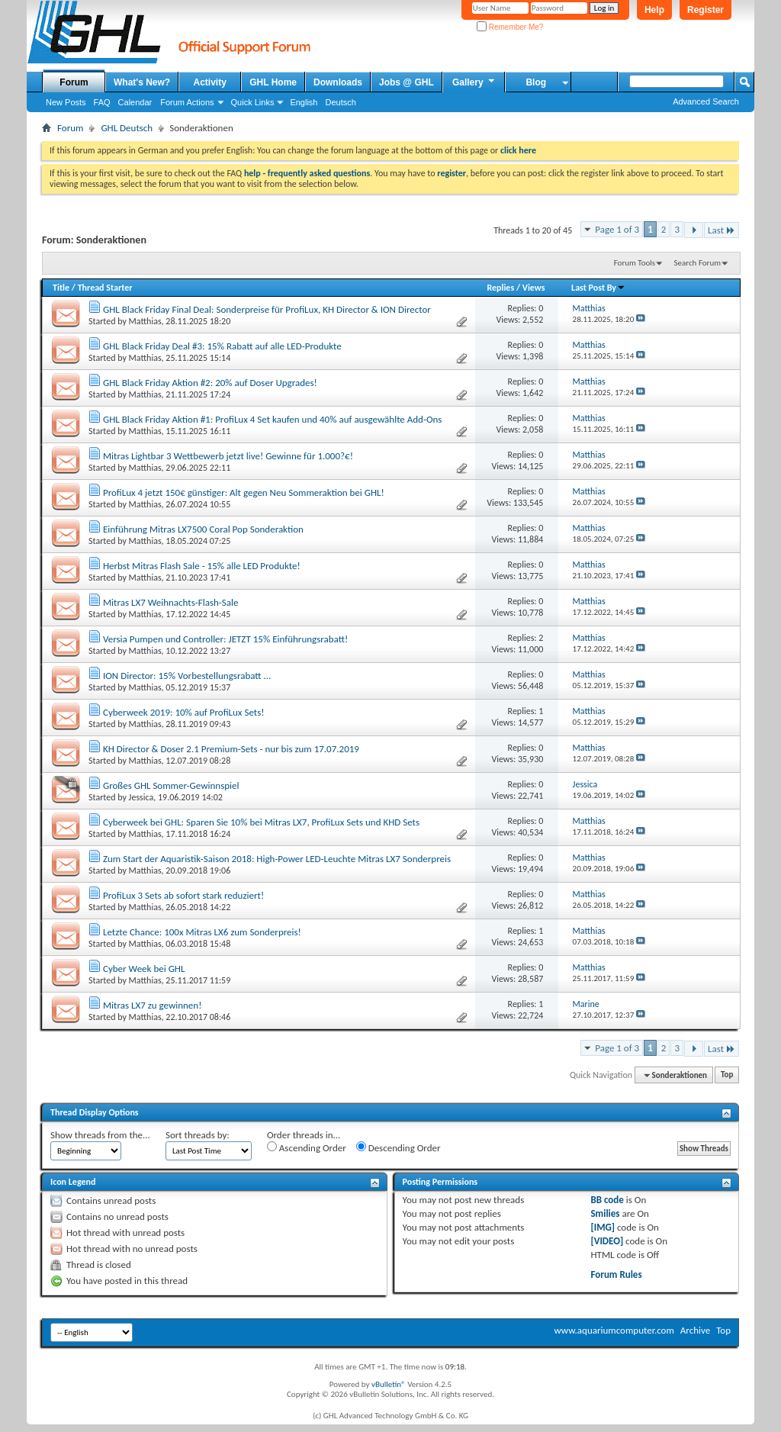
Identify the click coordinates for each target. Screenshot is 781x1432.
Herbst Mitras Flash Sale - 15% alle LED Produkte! (202, 565)
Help (654, 10)
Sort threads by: (198, 1135)
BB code (606, 1199)
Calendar (135, 102)
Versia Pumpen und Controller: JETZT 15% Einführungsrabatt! (225, 639)
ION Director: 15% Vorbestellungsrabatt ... (187, 675)
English (303, 102)
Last (721, 230)
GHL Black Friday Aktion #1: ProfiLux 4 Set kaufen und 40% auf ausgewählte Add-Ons (272, 419)
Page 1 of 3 (617, 229)
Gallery (474, 81)
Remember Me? (510, 27)
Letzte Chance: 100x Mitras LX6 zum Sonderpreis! (202, 932)
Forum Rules (615, 1274)
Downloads (337, 82)
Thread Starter (105, 287)
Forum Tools (634, 263)
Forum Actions (187, 102)
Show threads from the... (100, 1135)
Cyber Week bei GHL (144, 968)
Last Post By (598, 287)
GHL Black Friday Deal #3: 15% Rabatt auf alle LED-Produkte (222, 346)
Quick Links (253, 102)
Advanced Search (706, 101)
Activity (210, 82)
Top (727, 1075)
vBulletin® (388, 1384)
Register (705, 10)
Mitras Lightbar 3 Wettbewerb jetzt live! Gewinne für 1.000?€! (228, 456)
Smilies (604, 1213)
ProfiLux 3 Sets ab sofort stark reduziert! (183, 895)
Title (61, 287)
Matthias (145, 321)
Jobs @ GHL (406, 82)
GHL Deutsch (127, 128)
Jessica (141, 797)
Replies (500, 287)
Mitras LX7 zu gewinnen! (152, 1005)
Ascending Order (306, 1147)
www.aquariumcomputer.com (613, 1330)
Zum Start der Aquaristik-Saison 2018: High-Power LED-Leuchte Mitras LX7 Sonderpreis (277, 858)
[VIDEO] (606, 1241)
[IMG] (602, 1227)
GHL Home (273, 82)
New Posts (66, 102)
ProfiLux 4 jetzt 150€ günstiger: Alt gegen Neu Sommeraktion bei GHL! (243, 492)
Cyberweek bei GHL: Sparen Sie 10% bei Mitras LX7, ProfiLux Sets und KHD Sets (261, 822)
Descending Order (398, 1147)
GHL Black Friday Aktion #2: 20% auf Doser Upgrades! (210, 382)
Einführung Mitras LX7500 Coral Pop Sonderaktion (203, 529)
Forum (73, 82)
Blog (535, 82)
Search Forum (698, 263)
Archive (695, 1330)
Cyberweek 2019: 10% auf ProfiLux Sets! (184, 712)
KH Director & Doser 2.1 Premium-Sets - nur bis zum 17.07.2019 (231, 749)
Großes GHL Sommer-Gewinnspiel (171, 785)
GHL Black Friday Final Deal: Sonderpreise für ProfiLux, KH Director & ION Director (267, 309)
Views (533, 287)
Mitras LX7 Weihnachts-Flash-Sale (171, 602)
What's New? (142, 82)
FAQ (102, 102)
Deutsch (340, 102)
